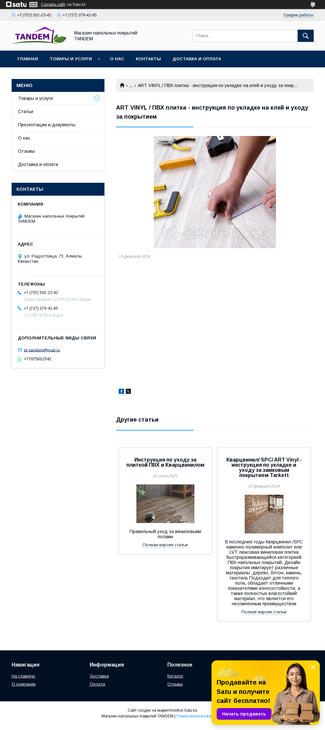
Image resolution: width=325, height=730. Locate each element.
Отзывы (26, 151)
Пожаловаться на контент (199, 716)
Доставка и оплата (196, 58)
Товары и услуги (71, 58)
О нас (117, 58)
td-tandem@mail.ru (42, 349)
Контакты (148, 58)
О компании (23, 684)
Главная (27, 58)
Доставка (99, 676)
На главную (23, 676)
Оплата (97, 684)
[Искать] (306, 36)
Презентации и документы (46, 124)
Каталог (175, 676)
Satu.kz (190, 710)
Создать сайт (53, 4)
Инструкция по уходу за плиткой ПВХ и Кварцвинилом (165, 462)
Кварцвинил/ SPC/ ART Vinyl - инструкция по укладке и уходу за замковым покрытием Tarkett (264, 467)
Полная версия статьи (165, 544)
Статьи (25, 111)
